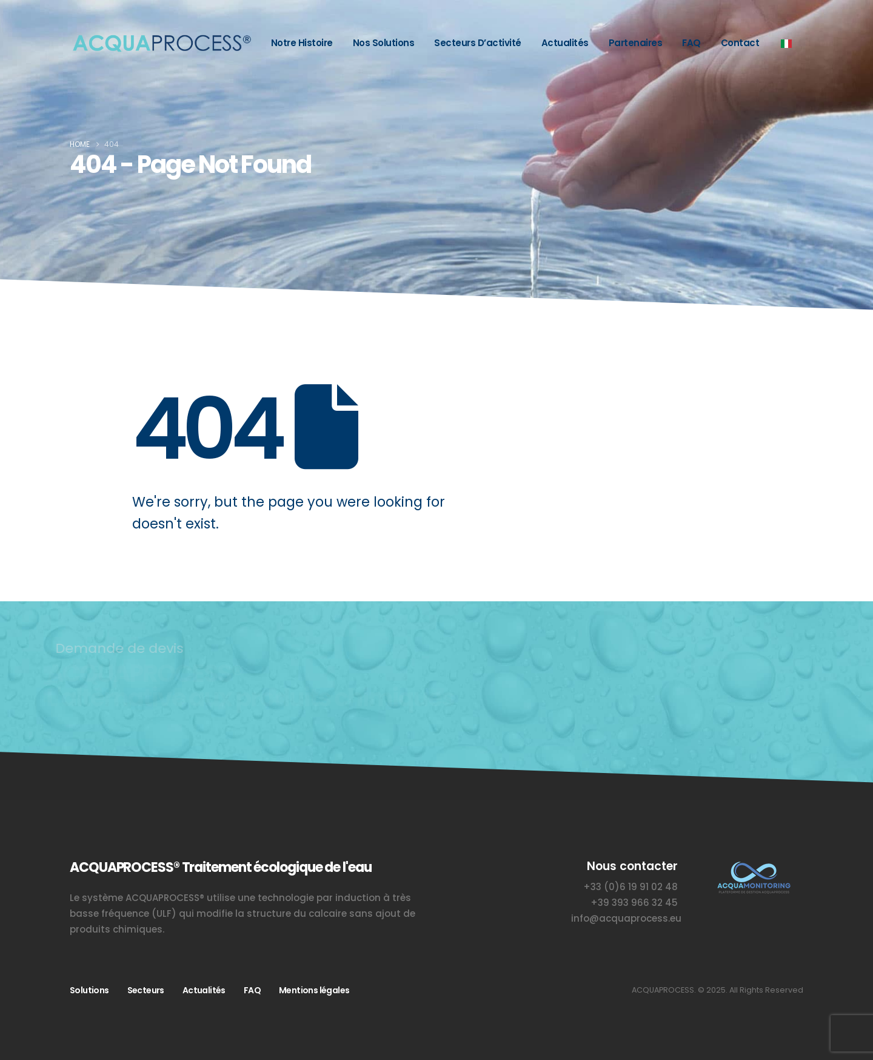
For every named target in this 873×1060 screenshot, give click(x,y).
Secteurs (145, 990)
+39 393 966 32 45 (634, 902)
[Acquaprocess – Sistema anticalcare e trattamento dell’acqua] (161, 43)
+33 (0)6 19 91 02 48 (630, 886)
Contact (740, 42)
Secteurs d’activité (477, 42)
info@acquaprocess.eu (626, 918)
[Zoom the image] (753, 866)
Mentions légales (314, 990)
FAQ (691, 42)
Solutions (89, 990)
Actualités (565, 42)
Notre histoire (302, 42)
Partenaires (636, 42)
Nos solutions (384, 42)
